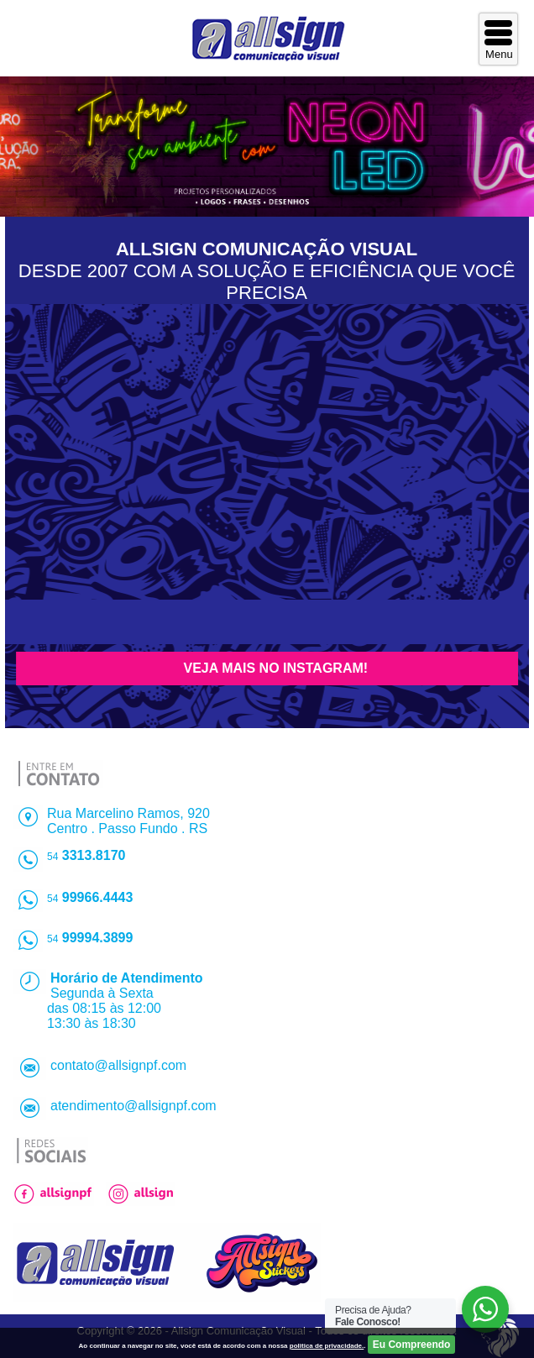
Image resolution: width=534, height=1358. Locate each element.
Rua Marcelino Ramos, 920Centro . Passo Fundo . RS (128, 821)
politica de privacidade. (327, 1346)
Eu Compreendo (412, 1344)
